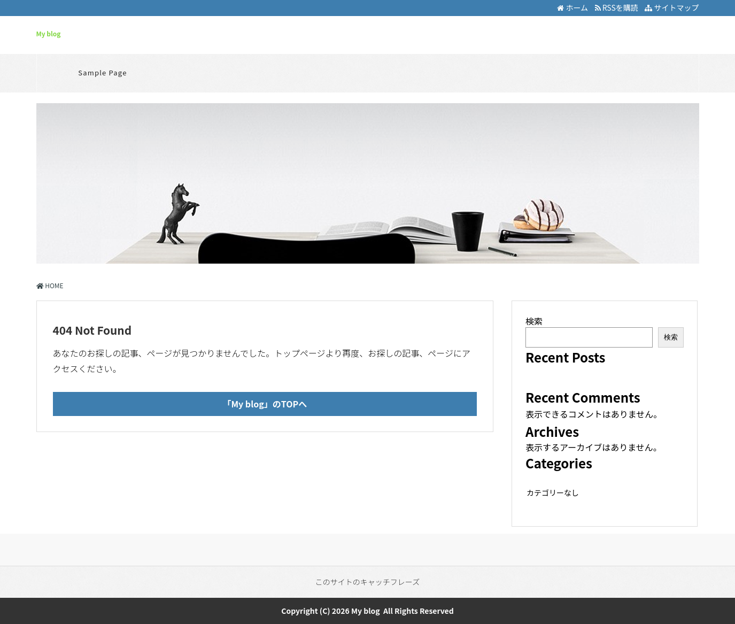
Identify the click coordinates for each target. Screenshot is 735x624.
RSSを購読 (618, 7)
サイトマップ (672, 7)
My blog (48, 33)
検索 (534, 320)
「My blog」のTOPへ (264, 403)
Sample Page (102, 72)
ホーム (572, 7)
